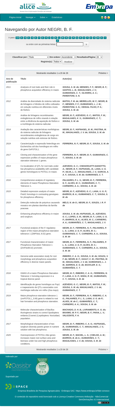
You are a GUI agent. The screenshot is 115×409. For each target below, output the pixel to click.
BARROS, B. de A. (71, 338)
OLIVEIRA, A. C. (89, 93)
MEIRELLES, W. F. (88, 101)
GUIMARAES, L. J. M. (90, 104)
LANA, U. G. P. (100, 191)
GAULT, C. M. (87, 259)
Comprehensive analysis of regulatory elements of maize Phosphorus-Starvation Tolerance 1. (39, 183)
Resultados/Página (86, 57)
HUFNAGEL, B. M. (84, 129)
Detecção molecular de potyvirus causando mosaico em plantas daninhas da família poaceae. (40, 205)
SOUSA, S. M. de (70, 87)
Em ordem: (55, 57)
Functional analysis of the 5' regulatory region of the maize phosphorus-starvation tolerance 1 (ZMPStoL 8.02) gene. (39, 231)
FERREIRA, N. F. (70, 143)
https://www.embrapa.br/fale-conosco (92, 391)
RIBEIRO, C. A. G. (70, 256)
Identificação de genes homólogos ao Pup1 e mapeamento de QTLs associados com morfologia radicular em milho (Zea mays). (40, 287)
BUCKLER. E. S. (93, 265)
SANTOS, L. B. (69, 90)
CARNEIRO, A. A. (70, 186)
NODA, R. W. (86, 276)
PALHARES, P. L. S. (71, 180)
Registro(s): (47, 61)
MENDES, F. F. (86, 87)
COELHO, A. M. (97, 335)
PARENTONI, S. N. (71, 96)
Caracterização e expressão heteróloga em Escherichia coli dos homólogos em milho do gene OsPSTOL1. (40, 146)
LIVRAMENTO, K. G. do (94, 310)
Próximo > (103, 73)
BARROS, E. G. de (75, 265)
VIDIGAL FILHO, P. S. (91, 107)
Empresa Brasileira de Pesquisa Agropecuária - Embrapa (44, 391)
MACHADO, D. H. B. (72, 310)
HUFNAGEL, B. (86, 169)
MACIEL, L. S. (82, 335)
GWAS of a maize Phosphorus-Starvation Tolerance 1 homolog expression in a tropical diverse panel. (39, 276)
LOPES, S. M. (75, 216)
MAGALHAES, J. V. (87, 90)
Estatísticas (57, 17)
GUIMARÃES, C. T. (77, 222)
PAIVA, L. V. (98, 312)
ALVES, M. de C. (70, 301)
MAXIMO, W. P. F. (70, 312)
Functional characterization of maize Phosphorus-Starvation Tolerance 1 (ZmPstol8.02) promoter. (36, 245)
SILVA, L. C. (71, 172)
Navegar (31, 17)
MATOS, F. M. (99, 115)
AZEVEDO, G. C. (83, 115)
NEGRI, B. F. (101, 87)
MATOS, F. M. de (70, 101)
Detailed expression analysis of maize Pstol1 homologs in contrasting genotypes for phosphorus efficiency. (39, 194)
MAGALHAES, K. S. (71, 118)
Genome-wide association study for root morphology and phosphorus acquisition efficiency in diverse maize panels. (38, 259)
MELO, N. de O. (69, 202)
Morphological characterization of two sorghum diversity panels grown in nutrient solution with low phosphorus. (39, 327)
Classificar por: (19, 57)
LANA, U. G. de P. (94, 298)
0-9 (18, 38)
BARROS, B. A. (69, 194)
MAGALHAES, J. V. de (76, 132)
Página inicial (15, 17)
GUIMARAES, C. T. (71, 93)
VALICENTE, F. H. (70, 315)
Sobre (43, 17)
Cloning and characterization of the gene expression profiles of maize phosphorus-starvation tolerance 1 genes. (39, 158)
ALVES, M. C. (74, 183)
